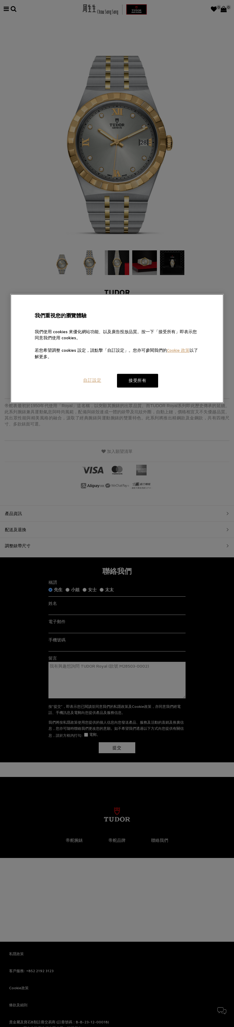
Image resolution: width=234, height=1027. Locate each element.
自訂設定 (92, 380)
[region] (117, 348)
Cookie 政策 (178, 350)
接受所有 (138, 380)
